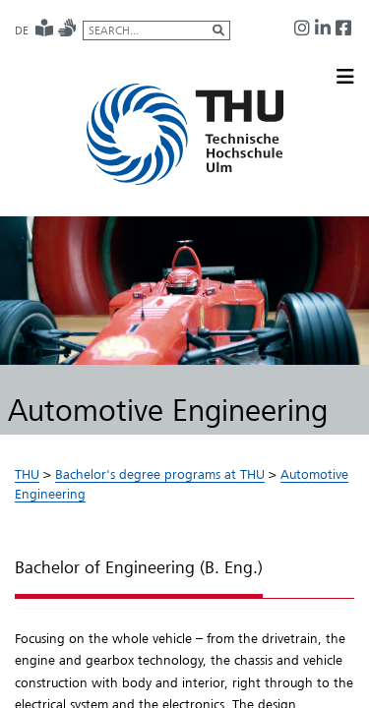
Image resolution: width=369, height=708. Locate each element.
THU (27, 474)
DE (22, 30)
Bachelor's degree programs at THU (160, 474)
